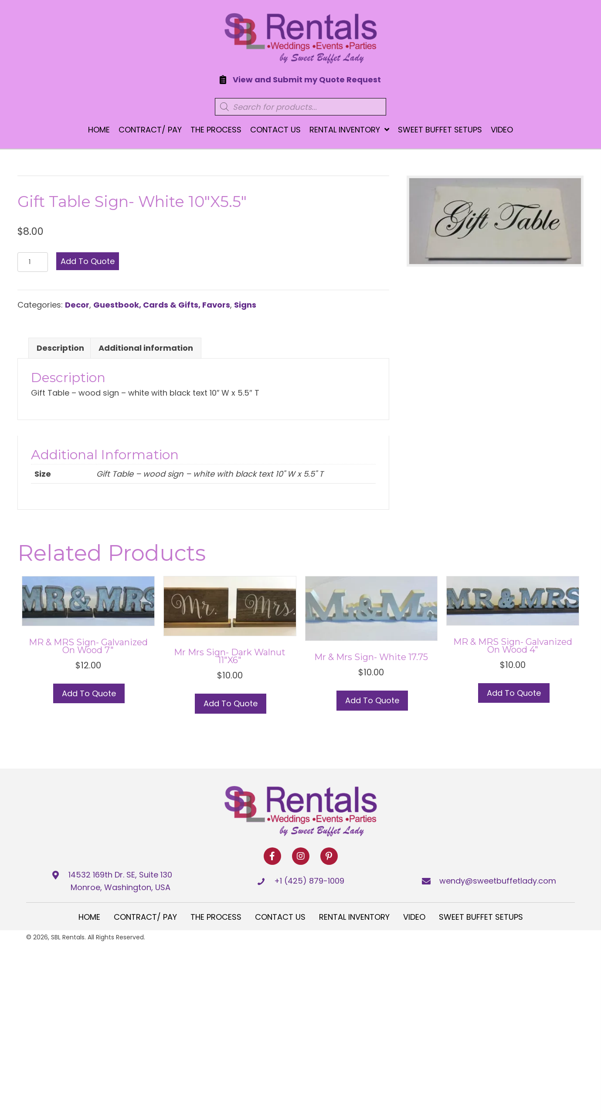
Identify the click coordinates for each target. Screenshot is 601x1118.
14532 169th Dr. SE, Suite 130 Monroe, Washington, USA (120, 881)
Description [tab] (60, 347)
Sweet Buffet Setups (481, 916)
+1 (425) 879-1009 (309, 880)
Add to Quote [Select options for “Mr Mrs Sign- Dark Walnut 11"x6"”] (231, 703)
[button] (272, 856)
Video (414, 916)
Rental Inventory (354, 916)
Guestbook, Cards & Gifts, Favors (161, 304)
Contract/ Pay (145, 916)
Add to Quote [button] (89, 693)
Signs (245, 304)
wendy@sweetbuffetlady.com (497, 880)
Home (89, 916)
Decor (77, 304)
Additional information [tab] (145, 347)
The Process (215, 916)
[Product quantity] (32, 262)
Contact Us (280, 916)
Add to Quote (88, 261)
